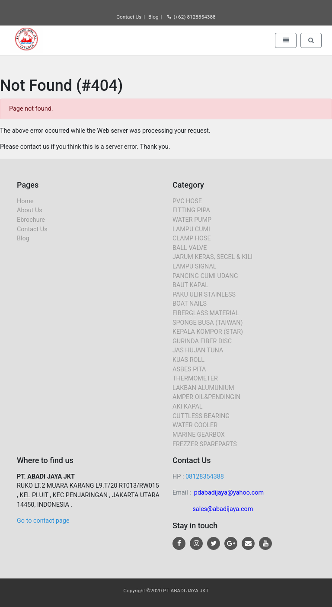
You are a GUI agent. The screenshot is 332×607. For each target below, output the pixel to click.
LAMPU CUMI (191, 229)
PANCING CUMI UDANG (205, 276)
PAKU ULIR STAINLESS (204, 294)
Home (25, 201)
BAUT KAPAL (190, 285)
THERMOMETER (195, 378)
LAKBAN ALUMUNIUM (203, 388)
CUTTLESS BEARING (201, 416)
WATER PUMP (191, 220)
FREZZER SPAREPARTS (204, 444)
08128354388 (204, 476)
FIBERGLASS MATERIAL (205, 313)
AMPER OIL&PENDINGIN (206, 397)
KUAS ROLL (188, 360)
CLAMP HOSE (191, 238)
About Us (29, 210)
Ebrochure (31, 220)
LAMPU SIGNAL (194, 266)
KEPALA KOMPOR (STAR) (207, 331)
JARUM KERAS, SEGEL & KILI (212, 257)
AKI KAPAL (187, 406)
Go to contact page (43, 520)
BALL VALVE (189, 248)
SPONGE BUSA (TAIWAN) (207, 322)
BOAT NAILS (189, 303)
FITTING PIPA (191, 210)
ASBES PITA (189, 369)
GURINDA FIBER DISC (202, 341)
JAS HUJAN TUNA (197, 350)
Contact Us (128, 17)
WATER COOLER (194, 425)
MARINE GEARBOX (198, 434)
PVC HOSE (187, 201)
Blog (153, 17)
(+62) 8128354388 (191, 17)
